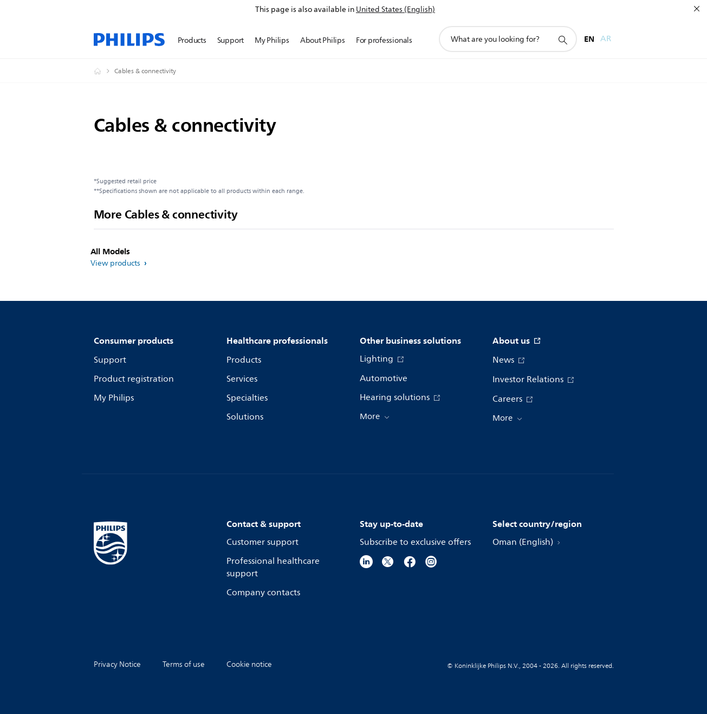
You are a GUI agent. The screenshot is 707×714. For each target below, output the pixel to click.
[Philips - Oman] (104, 71)
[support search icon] (562, 39)
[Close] (696, 8)
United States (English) (395, 9)
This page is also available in (304, 9)
